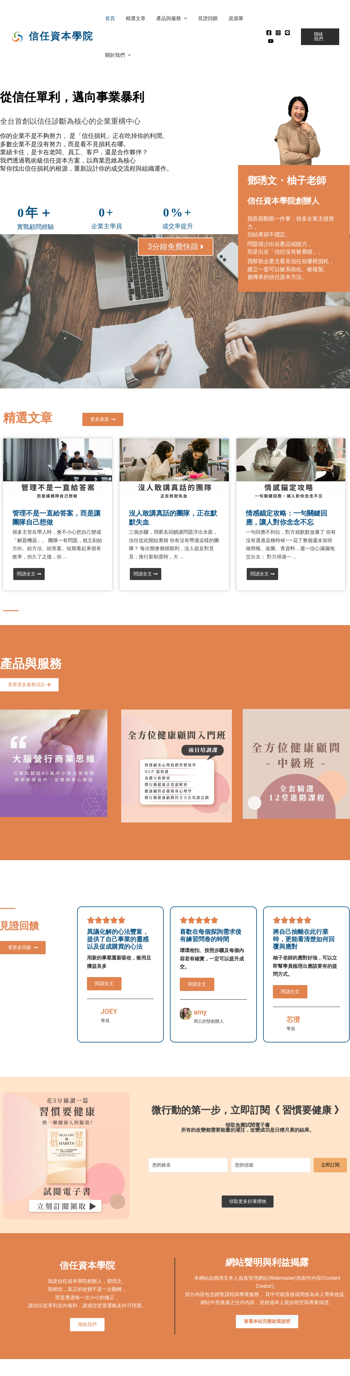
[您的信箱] (271, 1165)
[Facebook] (267, 32)
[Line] (286, 32)
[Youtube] (269, 41)
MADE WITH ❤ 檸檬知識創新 (323, 1369)
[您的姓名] (188, 1165)
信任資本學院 (61, 35)
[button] (182, 18)
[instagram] (276, 32)
